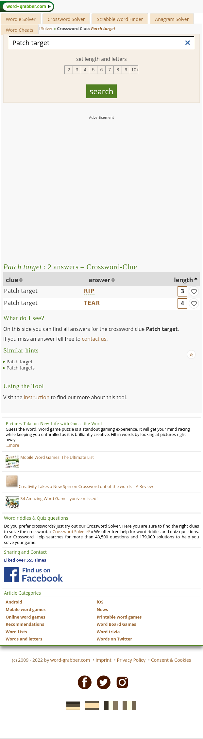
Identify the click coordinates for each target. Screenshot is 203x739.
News (102, 609)
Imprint (103, 660)
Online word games (25, 617)
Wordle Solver (21, 19)
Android (14, 602)
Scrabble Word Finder (120, 19)
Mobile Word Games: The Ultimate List (57, 457)
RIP (89, 291)
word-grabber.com (70, 660)
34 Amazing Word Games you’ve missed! (58, 498)
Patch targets (21, 368)
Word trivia (108, 632)
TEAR (92, 303)
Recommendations (25, 624)
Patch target (21, 291)
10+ (134, 69)
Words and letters (24, 639)
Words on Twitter (114, 639)
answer (99, 280)
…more (12, 445)
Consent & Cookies (171, 660)
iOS (100, 602)
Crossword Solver (66, 19)
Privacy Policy (131, 660)
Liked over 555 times (25, 560)
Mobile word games (25, 609)
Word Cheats (19, 30)
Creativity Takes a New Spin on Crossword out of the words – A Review (79, 486)
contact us (94, 338)
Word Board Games (116, 624)
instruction (37, 397)
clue (12, 280)
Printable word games (119, 617)
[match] (194, 291)
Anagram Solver (172, 19)
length (183, 280)
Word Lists (16, 632)
